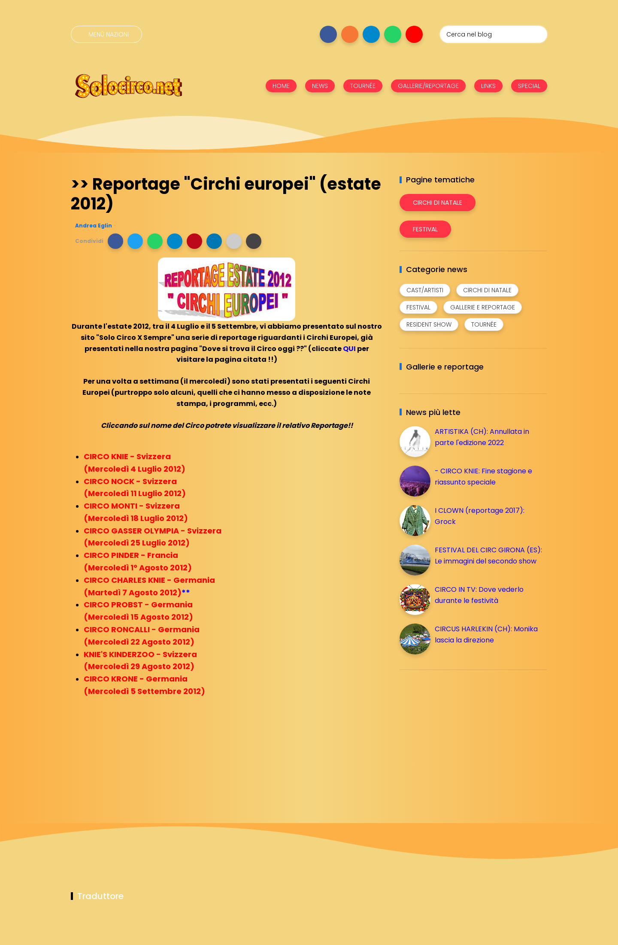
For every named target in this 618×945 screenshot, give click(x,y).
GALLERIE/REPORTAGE (428, 86)
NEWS (320, 86)
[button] (115, 241)
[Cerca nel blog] (493, 34)
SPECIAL (529, 86)
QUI (349, 349)
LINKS (488, 86)
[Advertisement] (464, 736)
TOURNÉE (363, 86)
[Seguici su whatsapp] (392, 34)
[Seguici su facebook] (328, 34)
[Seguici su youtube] (414, 34)
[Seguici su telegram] (371, 34)
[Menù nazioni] (106, 34)
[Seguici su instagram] (349, 34)
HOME (281, 86)
